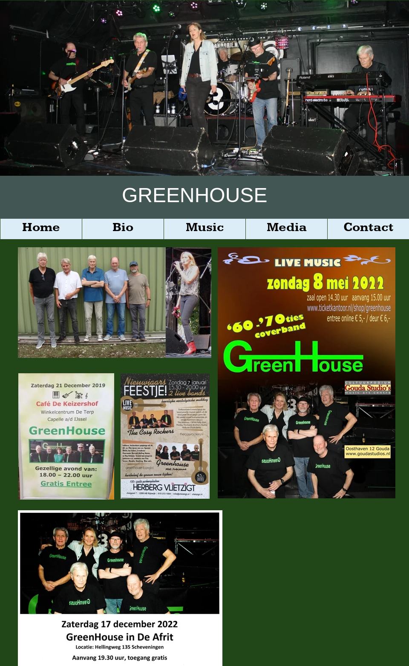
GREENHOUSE (194, 195)
